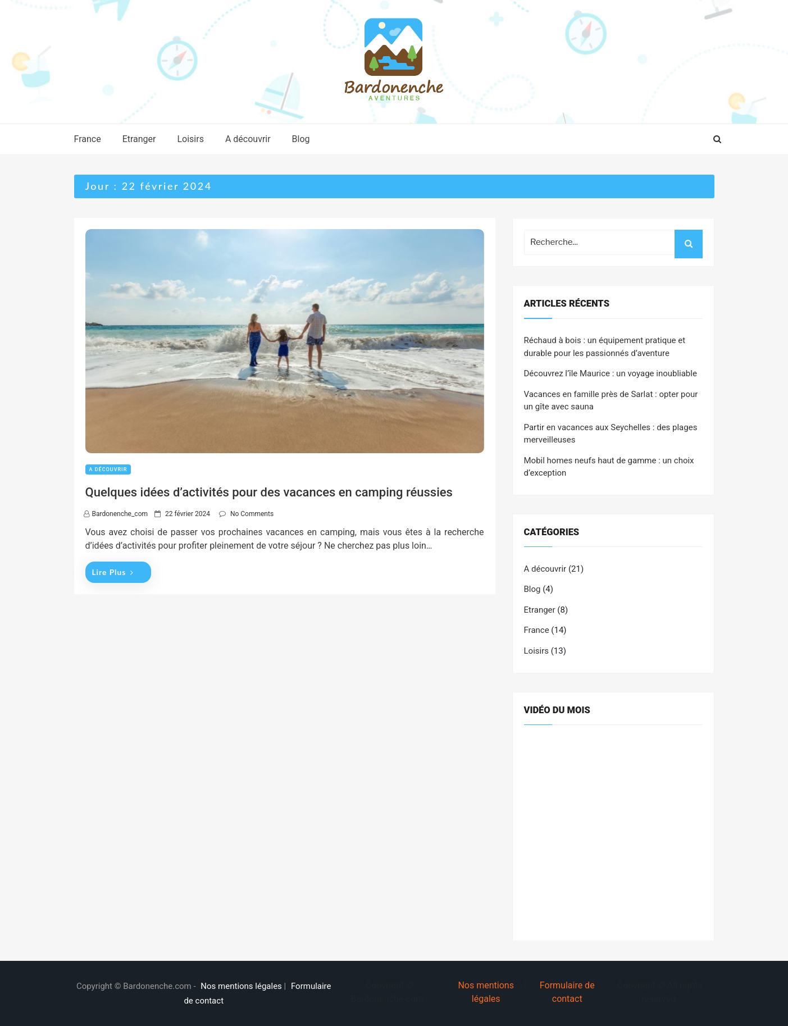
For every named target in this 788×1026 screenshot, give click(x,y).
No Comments (252, 514)
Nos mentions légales (241, 986)
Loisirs (190, 139)
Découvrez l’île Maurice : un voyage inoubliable (610, 373)
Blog (301, 139)
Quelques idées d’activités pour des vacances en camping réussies (269, 492)
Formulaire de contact (567, 992)
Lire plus (113, 572)
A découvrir (248, 139)
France (87, 139)
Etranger (139, 139)
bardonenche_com (120, 514)
